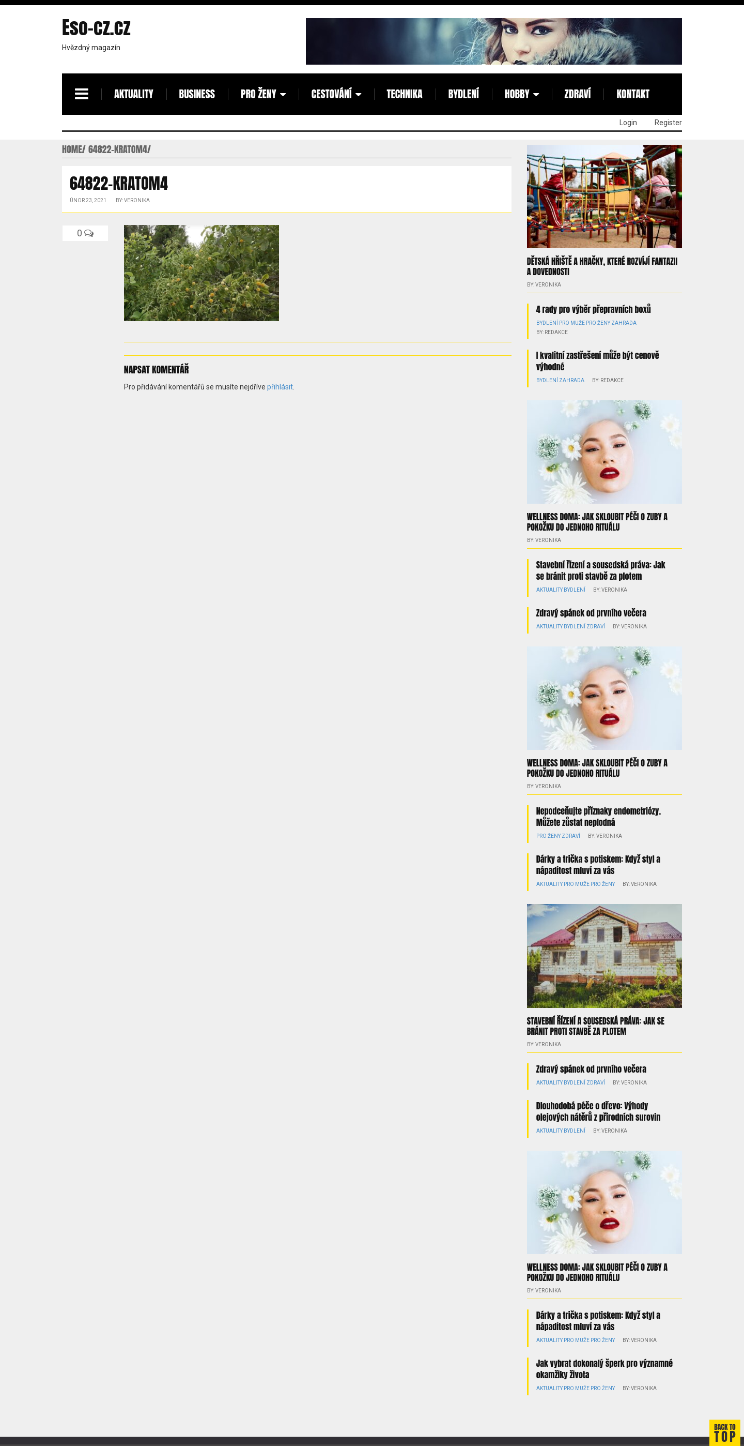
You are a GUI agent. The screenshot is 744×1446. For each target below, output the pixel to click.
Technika (405, 94)
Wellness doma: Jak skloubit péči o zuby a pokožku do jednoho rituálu (597, 521)
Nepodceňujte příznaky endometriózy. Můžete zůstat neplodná (598, 817)
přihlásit (280, 387)
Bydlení (463, 94)
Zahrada (624, 323)
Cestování (332, 94)
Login (628, 122)
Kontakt (632, 94)
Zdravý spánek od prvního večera (591, 613)
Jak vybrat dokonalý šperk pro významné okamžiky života (604, 1369)
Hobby (517, 94)
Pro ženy (258, 94)
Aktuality (133, 94)
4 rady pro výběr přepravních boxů (593, 309)
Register (668, 122)
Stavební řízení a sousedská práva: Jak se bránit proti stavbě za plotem (600, 570)
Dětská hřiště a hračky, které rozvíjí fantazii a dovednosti (602, 266)
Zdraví (578, 94)
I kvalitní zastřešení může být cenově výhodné (597, 361)
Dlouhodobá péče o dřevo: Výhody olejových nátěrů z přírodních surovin (598, 1111)
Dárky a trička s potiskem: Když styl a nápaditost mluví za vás (598, 865)
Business (197, 94)
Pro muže (572, 323)
